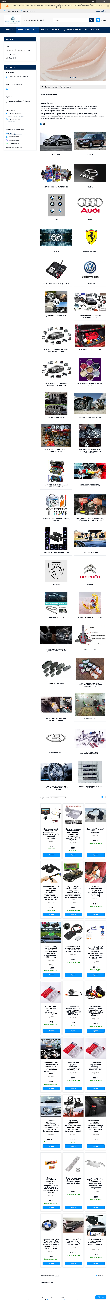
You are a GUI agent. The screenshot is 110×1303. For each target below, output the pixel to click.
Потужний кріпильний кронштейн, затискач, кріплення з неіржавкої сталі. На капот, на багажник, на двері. (51, 1125)
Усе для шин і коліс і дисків (90, 417)
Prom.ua (65, 1298)
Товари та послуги (26, 30)
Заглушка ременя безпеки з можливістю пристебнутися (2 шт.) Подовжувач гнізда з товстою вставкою (95, 1125)
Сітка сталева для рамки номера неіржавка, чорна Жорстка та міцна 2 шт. (95, 1242)
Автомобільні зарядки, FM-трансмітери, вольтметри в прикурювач (90, 451)
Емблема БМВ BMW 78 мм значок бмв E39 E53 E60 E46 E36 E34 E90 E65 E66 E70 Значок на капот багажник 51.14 (51, 1243)
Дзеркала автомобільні (56, 316)
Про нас (44, 30)
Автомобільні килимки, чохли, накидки (90, 384)
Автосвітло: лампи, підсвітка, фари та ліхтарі (56, 450)
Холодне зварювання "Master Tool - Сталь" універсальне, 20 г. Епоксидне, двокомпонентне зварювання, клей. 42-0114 (50, 1185)
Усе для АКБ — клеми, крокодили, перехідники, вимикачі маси (90, 519)
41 (102, 1275)
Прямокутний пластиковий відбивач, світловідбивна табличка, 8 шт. (95, 1066)
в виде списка (105, 797)
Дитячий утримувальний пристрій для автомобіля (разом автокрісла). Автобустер (95, 891)
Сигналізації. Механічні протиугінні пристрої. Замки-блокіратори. (56, 787)
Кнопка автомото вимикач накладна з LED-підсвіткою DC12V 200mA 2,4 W (73, 949)
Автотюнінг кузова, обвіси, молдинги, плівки (90, 316)
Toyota (56, 251)
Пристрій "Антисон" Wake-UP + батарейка (95, 830)
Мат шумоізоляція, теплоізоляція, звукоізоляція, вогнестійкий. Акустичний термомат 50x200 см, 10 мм (73, 834)
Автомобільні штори (56, 417)
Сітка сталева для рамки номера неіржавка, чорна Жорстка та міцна (73, 1180)
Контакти (56, 30)
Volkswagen (90, 284)
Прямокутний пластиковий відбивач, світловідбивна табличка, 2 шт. (50, 1010)
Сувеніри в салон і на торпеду (90, 617)
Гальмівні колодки (56, 683)
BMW (56, 219)
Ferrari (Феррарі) (90, 251)
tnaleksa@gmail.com (15, 134)
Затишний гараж (90, 718)
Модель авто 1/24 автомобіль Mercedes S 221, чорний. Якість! (73, 1241)
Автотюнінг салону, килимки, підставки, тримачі (56, 350)
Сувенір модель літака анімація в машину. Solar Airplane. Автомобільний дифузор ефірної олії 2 (51, 1068)
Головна (10, 30)
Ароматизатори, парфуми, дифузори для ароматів (56, 650)
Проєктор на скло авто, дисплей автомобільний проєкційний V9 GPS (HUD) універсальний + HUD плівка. (51, 951)
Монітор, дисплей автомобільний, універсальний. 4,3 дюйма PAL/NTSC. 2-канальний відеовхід (51, 833)
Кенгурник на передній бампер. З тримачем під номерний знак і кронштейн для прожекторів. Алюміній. (95, 1183)
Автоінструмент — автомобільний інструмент (90, 753)
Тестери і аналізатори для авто (56, 284)
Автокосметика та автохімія (56, 187)
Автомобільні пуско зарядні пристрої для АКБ (56, 485)
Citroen (90, 585)
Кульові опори (90, 649)
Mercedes (56, 155)
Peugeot (56, 585)
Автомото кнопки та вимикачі (56, 552)
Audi (90, 219)
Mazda (90, 187)
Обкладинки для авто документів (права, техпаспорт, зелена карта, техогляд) (90, 684)
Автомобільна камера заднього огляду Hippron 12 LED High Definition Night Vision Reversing (95, 1011)
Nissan (90, 155)
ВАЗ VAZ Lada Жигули (56, 752)
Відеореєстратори (90, 552)
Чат (101, 1297)
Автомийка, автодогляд (90, 485)
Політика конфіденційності (72, 1300)
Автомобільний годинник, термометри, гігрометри (56, 384)
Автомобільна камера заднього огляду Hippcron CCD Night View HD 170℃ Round (73, 1010)
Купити (51, 855)
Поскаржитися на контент (55, 1300)
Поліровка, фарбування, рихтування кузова (56, 719)
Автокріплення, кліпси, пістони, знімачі (56, 519)
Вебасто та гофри (56, 617)
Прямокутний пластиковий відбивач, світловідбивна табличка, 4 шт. (73, 1066)
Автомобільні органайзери (90, 350)
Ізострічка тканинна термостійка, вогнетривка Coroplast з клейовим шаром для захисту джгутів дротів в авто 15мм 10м (51, 893)
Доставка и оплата (72, 30)
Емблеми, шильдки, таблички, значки (90, 787)
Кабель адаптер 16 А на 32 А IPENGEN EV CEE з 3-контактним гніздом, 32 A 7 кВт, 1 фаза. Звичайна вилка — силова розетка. (95, 952)
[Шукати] (91, 20)
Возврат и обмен (92, 30)
